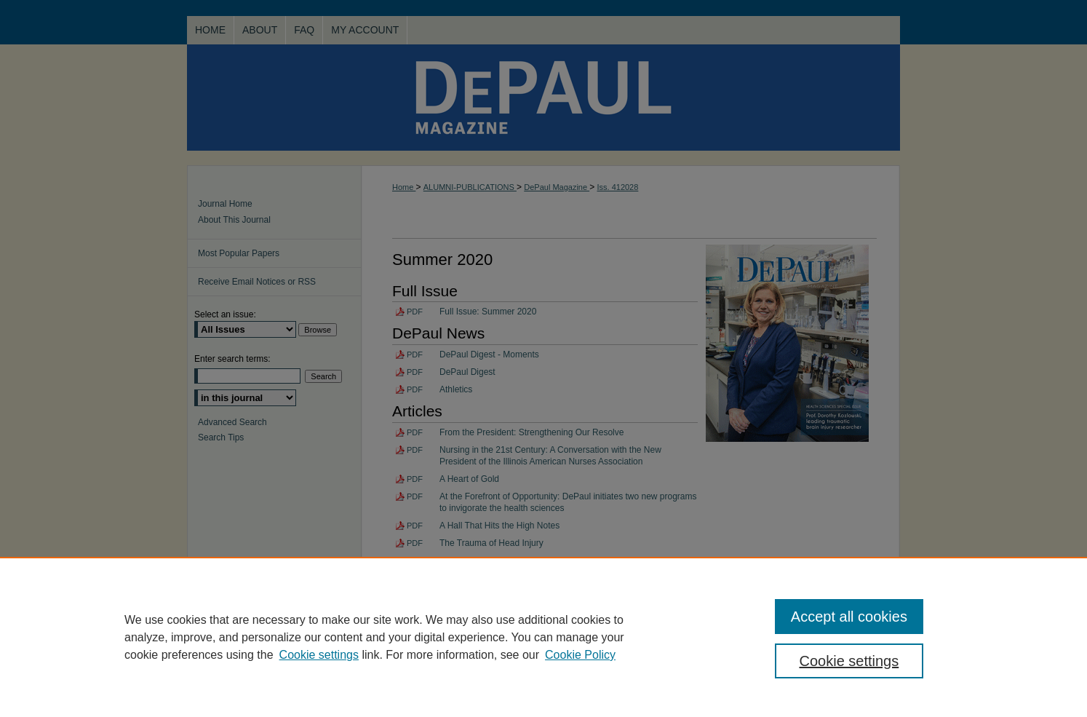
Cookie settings (319, 655)
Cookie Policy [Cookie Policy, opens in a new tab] (580, 655)
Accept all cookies (849, 617)
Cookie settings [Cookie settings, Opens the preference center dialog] (849, 661)
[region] (543, 637)
